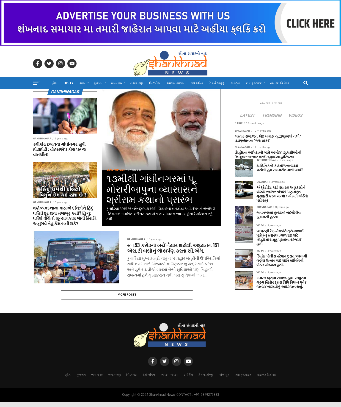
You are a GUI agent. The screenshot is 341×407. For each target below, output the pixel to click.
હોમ (54, 82)
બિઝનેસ (154, 82)
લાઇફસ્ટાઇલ (254, 82)
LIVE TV (68, 82)
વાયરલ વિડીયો (279, 82)
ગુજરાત (99, 82)
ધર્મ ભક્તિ (197, 82)
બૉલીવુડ (224, 379)
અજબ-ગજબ (175, 82)
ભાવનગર (117, 82)
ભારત (83, 82)
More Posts (127, 299)
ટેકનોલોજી (216, 82)
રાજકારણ (136, 82)
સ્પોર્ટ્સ (235, 82)
